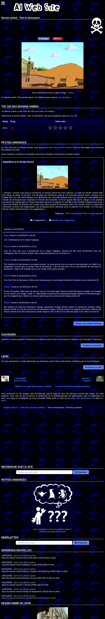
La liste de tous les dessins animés (72, 386)
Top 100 (73, 116)
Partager (43, 39)
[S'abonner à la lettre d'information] (44, 543)
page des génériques (81, 398)
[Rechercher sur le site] (44, 472)
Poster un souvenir (92, 345)
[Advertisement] (52, 440)
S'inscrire (81, 543)
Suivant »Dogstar (86, 379)
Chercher (81, 472)
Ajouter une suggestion (62, 220)
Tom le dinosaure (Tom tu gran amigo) (84, 213)
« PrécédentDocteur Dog (20, 379)
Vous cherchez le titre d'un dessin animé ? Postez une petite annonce (52, 507)
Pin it (57, 39)
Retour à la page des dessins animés (33, 386)
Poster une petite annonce (89, 323)
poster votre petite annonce (59, 147)
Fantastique (64, 97)
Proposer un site (93, 367)
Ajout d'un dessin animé (24, 555)
